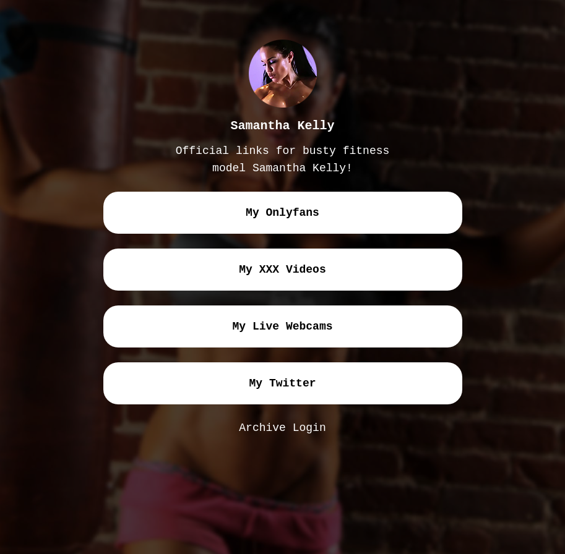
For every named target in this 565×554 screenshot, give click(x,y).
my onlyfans (282, 213)
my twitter (282, 383)
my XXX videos (282, 269)
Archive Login (282, 428)
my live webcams (282, 326)
